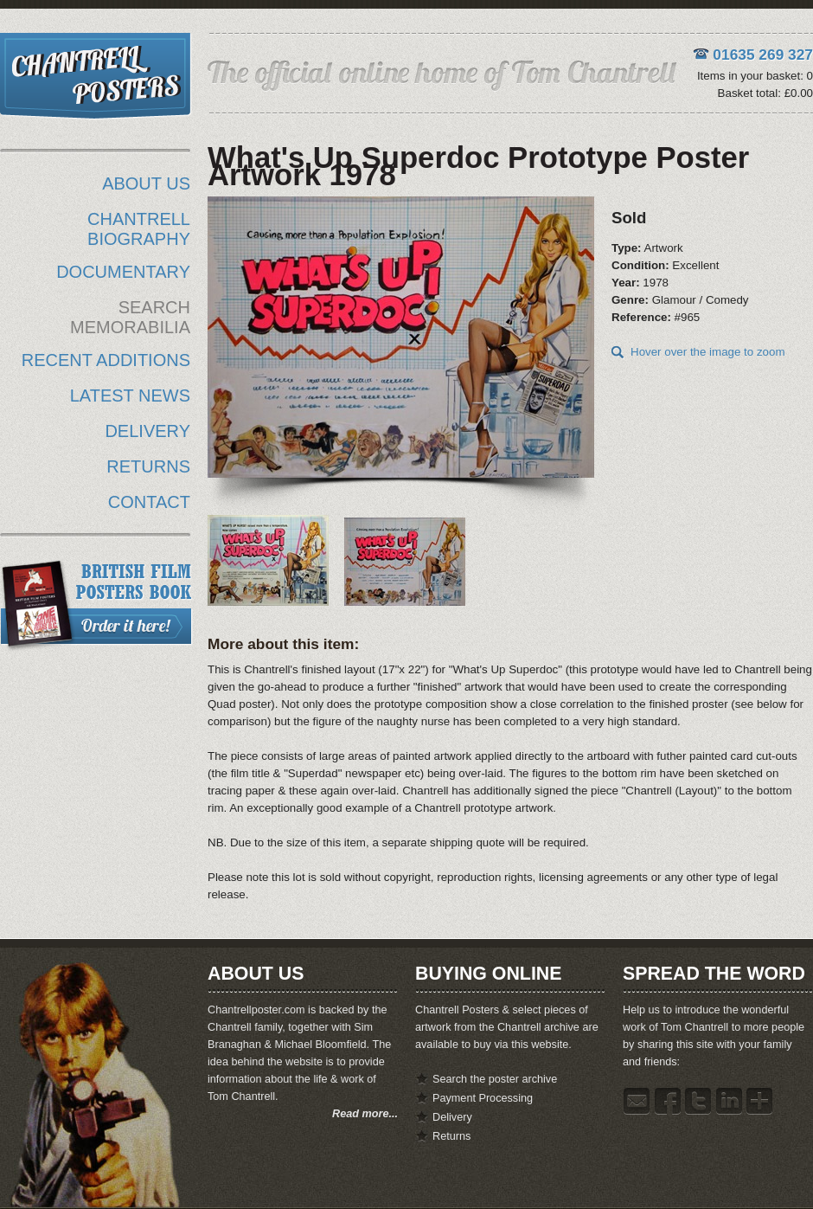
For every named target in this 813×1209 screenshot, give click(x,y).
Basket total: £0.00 (765, 93)
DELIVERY (147, 431)
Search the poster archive (494, 1079)
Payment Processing (482, 1098)
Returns (451, 1136)
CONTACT (149, 501)
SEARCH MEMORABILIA (130, 317)
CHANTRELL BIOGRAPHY (138, 228)
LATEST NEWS (130, 395)
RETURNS (148, 466)
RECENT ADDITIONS (106, 360)
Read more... (365, 1114)
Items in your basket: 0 (755, 75)
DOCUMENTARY (123, 271)
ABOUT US (146, 183)
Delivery (452, 1117)
